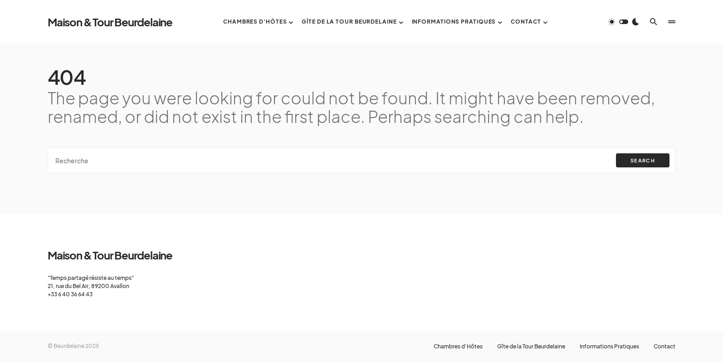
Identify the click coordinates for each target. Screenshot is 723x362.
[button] (624, 21)
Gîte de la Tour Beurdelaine (531, 346)
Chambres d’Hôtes (458, 346)
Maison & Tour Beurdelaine (110, 22)
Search (642, 160)
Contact (664, 346)
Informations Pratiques (609, 346)
